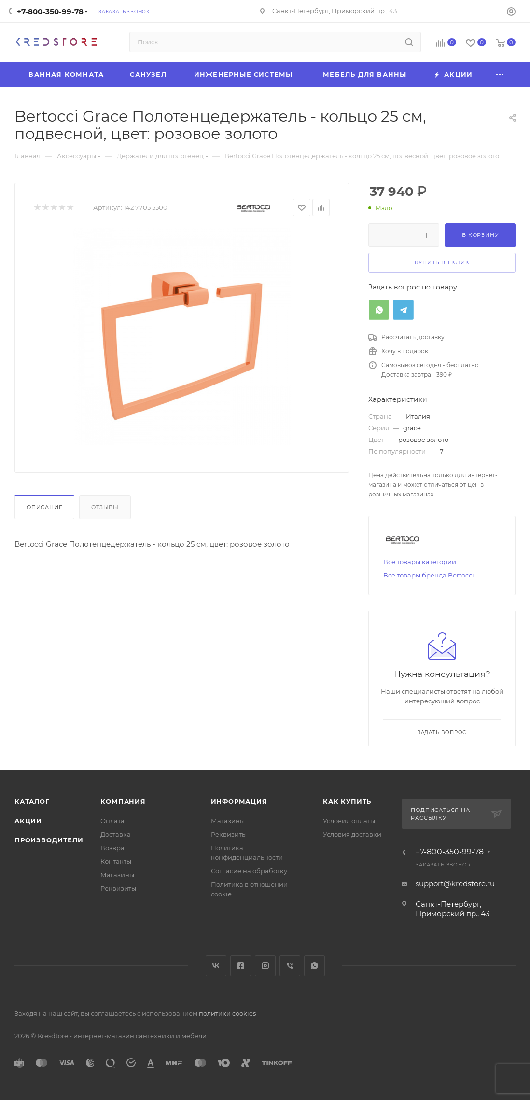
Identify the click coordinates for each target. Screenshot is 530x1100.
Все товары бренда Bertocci (428, 575)
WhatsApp (314, 965)
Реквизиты (118, 888)
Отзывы (105, 507)
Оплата (112, 821)
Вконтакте (216, 965)
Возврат (113, 848)
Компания (122, 801)
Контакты (115, 861)
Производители (48, 840)
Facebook (240, 965)
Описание (44, 507)
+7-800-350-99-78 (50, 11)
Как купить (347, 801)
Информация (239, 801)
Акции (28, 821)
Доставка (115, 834)
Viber (289, 965)
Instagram (265, 965)
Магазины (117, 875)
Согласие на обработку (249, 871)
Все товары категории (419, 561)
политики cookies (227, 1013)
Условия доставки (352, 834)
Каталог (32, 801)
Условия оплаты (349, 821)
